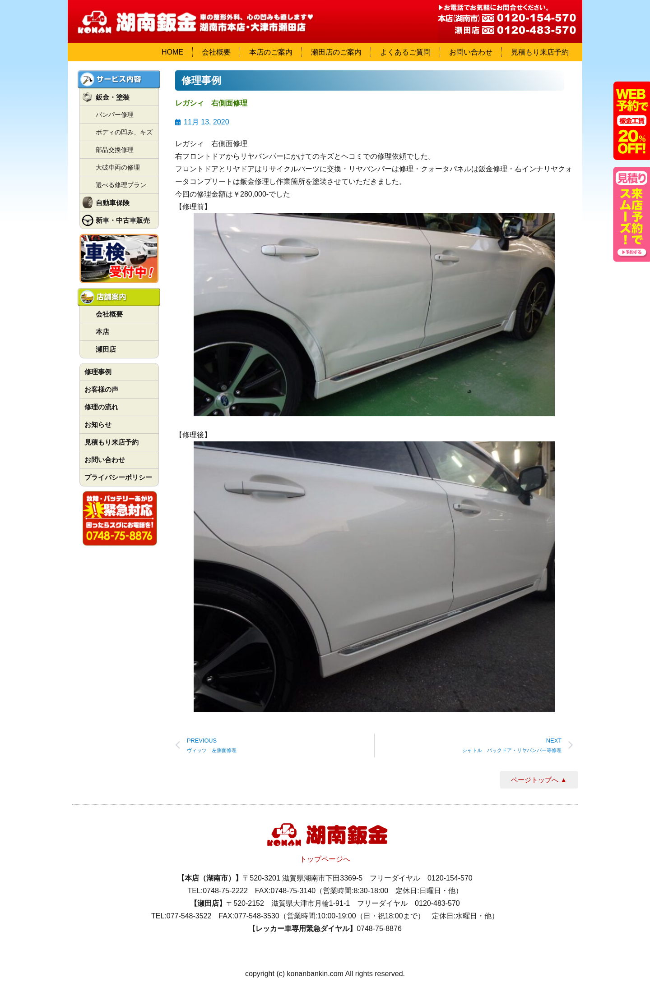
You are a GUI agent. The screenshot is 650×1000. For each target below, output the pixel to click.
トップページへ (325, 859)
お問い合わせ (470, 52)
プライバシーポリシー (118, 477)
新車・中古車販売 (123, 220)
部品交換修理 (115, 149)
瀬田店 (106, 349)
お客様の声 (101, 389)
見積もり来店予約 (540, 52)
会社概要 (216, 52)
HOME (172, 52)
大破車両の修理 (118, 167)
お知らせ (97, 424)
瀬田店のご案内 (336, 52)
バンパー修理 (115, 114)
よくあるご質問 (405, 52)
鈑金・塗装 (113, 97)
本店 (102, 331)
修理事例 (97, 372)
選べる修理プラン (121, 184)
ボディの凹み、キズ (124, 132)
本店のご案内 (270, 52)
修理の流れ (101, 407)
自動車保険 (113, 202)
